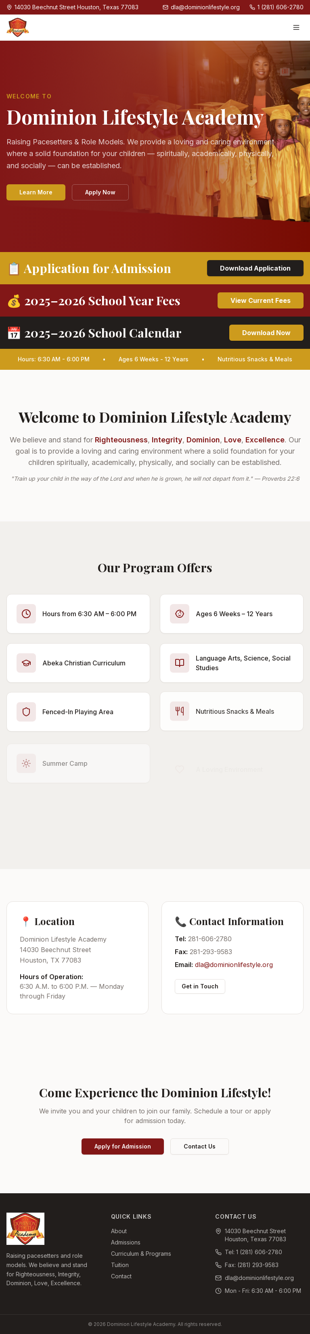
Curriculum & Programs (141, 1253)
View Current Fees (260, 300)
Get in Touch (200, 986)
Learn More (35, 192)
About (119, 1231)
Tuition (120, 1264)
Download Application (255, 268)
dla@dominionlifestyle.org (234, 965)
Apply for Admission (122, 1146)
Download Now (266, 333)
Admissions (125, 1242)
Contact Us (200, 1146)
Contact (121, 1276)
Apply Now (100, 192)
